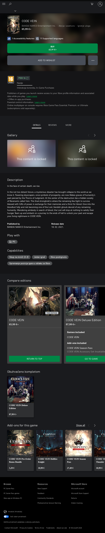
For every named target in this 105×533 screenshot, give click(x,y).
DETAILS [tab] (36, 125)
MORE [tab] (68, 125)
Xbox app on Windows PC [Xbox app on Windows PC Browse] (13, 498)
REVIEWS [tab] (52, 125)
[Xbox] (8, 10)
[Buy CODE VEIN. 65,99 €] (52, 48)
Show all (80, 425)
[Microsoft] (52, 2)
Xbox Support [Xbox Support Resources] (42, 488)
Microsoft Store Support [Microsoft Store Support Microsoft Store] (80, 493)
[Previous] (89, 135)
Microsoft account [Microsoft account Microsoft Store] (77, 488)
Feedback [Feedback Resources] (40, 493)
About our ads (62, 528)
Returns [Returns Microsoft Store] (74, 498)
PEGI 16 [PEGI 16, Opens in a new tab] (23, 78)
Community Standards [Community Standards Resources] (45, 498)
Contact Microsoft (11, 528)
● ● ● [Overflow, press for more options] (93, 60)
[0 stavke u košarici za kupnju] (93, 4)
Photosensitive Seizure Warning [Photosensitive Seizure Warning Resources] (49, 503)
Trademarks (50, 528)
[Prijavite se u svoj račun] (100, 4)
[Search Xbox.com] (10, 4)
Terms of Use (39, 528)
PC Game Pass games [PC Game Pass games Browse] (11, 493)
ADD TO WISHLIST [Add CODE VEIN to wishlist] (46, 60)
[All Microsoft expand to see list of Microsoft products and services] (3, 4)
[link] (20, 396)
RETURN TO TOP (34, 358)
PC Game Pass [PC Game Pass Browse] (9, 488)
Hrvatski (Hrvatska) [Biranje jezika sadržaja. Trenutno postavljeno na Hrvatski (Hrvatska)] (15, 511)
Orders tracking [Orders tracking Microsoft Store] (76, 503)
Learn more (31, 96)
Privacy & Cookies (26, 528)
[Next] (95, 135)
